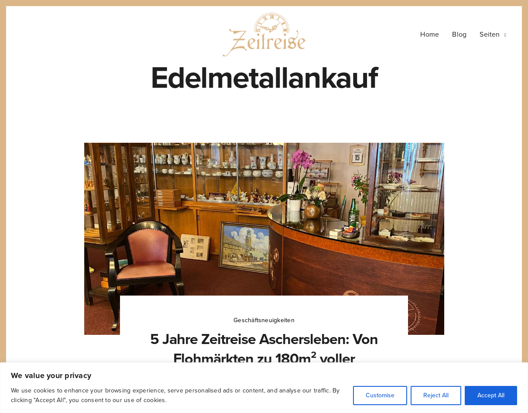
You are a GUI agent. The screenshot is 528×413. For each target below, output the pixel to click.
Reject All (436, 395)
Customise (380, 395)
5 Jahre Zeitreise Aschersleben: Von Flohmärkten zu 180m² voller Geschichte (263, 358)
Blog (459, 34)
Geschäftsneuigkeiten (264, 320)
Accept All (490, 395)
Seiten (490, 34)
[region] (264, 387)
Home (429, 34)
